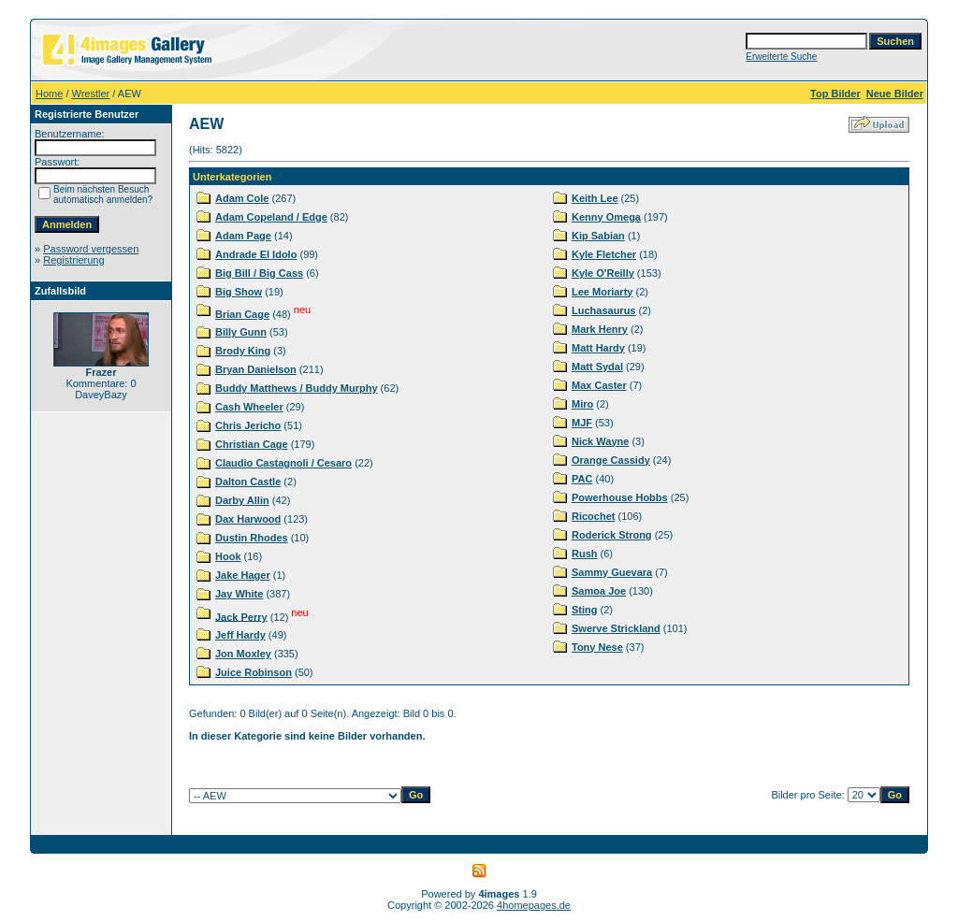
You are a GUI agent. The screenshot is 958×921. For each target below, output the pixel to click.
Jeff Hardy (240, 634)
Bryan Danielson (256, 369)
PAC (582, 478)
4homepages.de (534, 905)
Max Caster (599, 385)
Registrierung (73, 260)
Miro (582, 404)
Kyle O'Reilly (603, 273)
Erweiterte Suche (781, 56)
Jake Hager (242, 575)
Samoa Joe (599, 591)
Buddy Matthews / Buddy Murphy (296, 388)
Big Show (238, 291)
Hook (228, 556)
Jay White (239, 593)
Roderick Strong (612, 534)
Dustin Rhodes (251, 537)
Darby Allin (242, 500)
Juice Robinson (253, 672)
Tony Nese (597, 647)
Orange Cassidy (611, 460)
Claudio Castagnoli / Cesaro (283, 462)
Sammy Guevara (612, 572)
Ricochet (593, 516)
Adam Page (243, 235)
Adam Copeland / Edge (271, 217)
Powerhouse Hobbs (620, 497)
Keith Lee (595, 198)
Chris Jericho (248, 425)
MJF (582, 422)
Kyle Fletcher (604, 254)
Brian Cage (242, 314)
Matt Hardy (598, 347)
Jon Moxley (243, 653)
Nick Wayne (600, 441)
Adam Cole (242, 198)
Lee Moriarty (602, 291)
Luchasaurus (603, 310)
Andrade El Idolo (256, 254)
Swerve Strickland (616, 628)
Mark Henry (600, 329)
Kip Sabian (598, 235)
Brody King (242, 350)
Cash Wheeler (249, 406)
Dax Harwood (248, 519)
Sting (585, 609)
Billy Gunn (241, 332)
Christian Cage (251, 444)
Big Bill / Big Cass (259, 273)
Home (49, 93)
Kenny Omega (606, 217)
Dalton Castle (248, 481)
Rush (585, 553)
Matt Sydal (597, 366)
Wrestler (91, 93)
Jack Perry (241, 616)
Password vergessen (90, 248)
